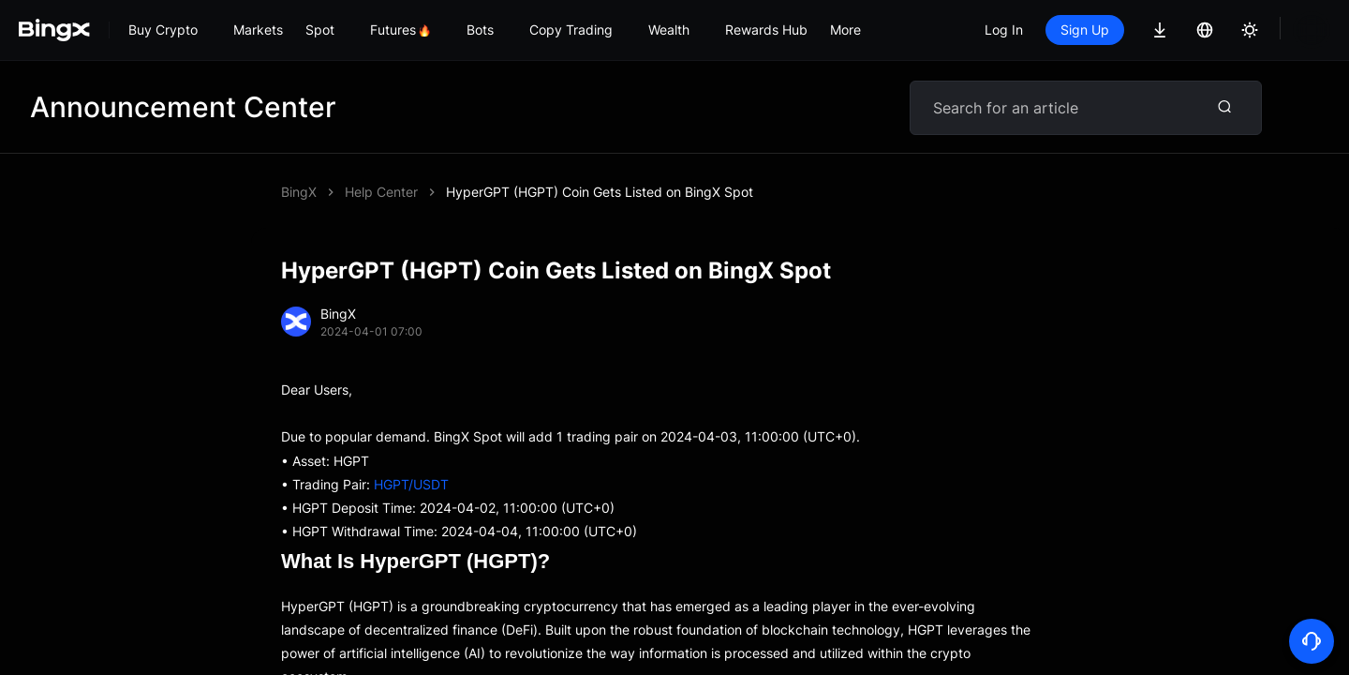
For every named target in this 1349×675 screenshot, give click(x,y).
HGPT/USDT (411, 484)
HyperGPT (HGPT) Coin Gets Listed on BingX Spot (599, 192)
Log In (1004, 30)
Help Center (381, 192)
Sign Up (1084, 30)
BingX (299, 192)
